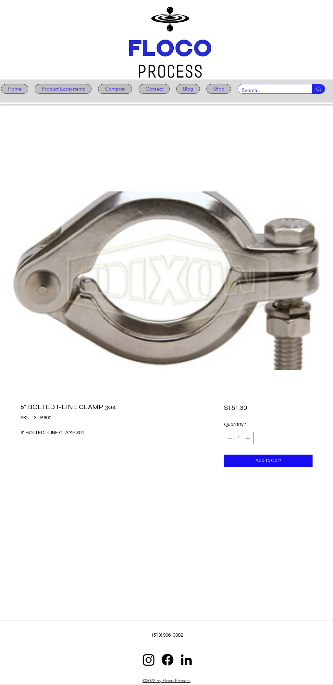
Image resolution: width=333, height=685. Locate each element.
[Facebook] (167, 659)
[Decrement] (229, 438)
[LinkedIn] (186, 659)
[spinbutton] (238, 438)
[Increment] (248, 438)
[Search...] (270, 90)
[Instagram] (148, 659)
